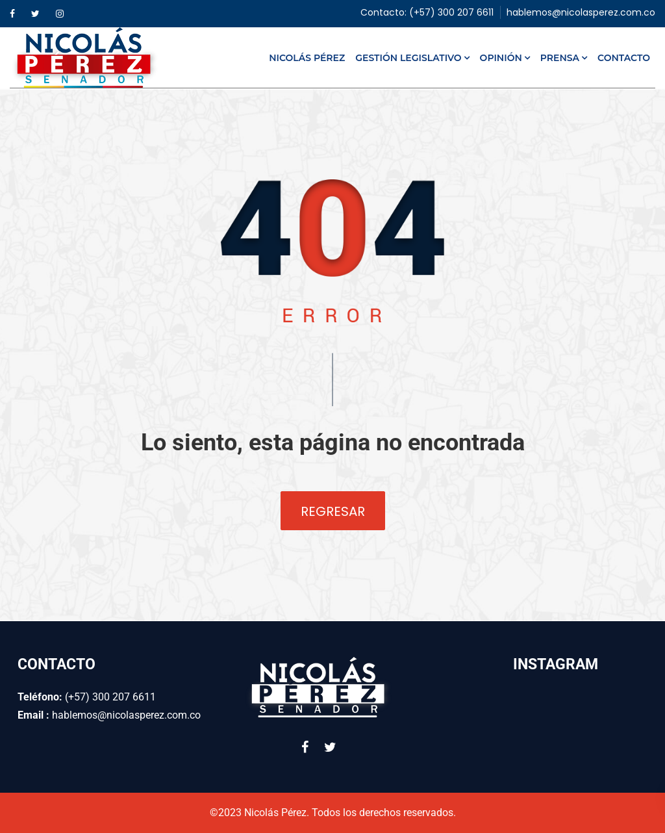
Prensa (559, 58)
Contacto (623, 58)
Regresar (333, 511)
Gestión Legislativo (408, 58)
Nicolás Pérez (307, 58)
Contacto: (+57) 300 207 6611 (427, 12)
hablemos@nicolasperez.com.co (581, 12)
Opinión (501, 58)
